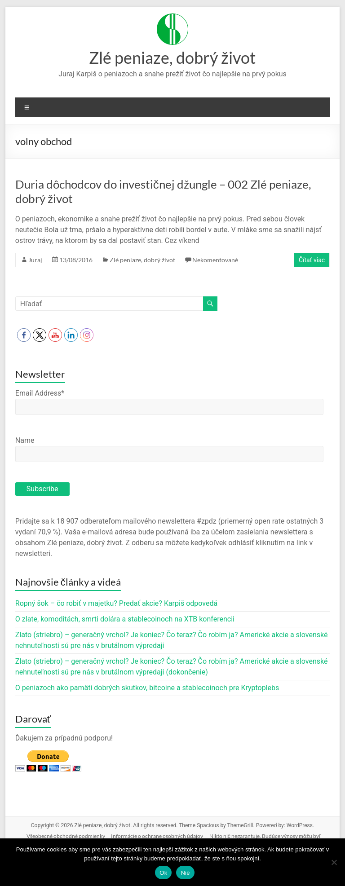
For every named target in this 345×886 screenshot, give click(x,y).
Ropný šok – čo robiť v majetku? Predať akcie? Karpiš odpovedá (116, 603)
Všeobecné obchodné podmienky (66, 836)
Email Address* (39, 393)
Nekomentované (215, 260)
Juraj (35, 260)
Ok (163, 872)
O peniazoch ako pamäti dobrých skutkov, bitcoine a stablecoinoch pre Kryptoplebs (147, 687)
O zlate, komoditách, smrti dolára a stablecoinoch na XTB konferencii (124, 619)
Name (25, 440)
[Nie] (333, 862)
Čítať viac (312, 260)
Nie (185, 872)
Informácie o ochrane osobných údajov (157, 836)
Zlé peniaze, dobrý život (172, 57)
